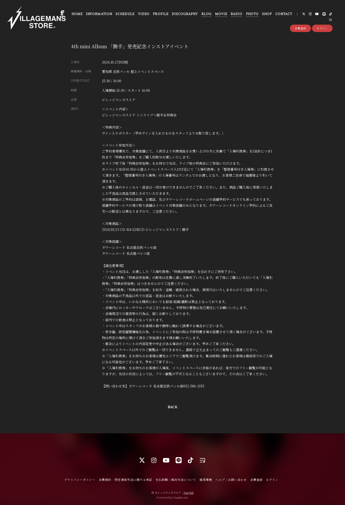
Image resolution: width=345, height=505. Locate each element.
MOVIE (221, 14)
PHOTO (252, 14)
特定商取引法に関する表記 (133, 480)
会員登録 (300, 28)
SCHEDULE (125, 14)
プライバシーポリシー (79, 480)
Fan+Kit (189, 492)
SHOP (267, 14)
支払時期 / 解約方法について (176, 480)
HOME (77, 14)
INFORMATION (99, 14)
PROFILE (160, 14)
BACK (172, 407)
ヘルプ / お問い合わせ (231, 480)
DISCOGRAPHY (185, 14)
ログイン (322, 28)
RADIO (236, 14)
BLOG (206, 14)
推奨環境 (206, 480)
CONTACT (283, 14)
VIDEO (144, 14)
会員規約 (105, 480)
